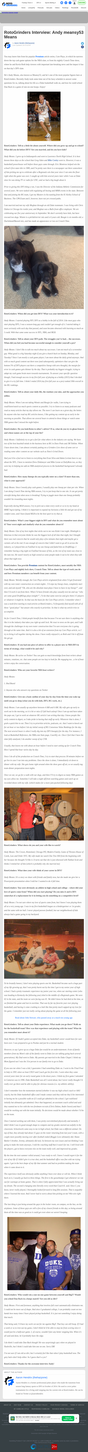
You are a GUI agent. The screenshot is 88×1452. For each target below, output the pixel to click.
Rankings (65, 8)
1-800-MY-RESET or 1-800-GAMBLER (38, 1441)
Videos (57, 8)
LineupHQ (31, 8)
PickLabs (41, 8)
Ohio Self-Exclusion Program (44, 1442)
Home (23, 8)
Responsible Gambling (41, 1409)
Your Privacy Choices (59, 1405)
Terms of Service (77, 1405)
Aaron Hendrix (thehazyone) (24, 43)
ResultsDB (74, 8)
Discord (83, 8)
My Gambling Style (21, 1409)
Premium (33, 565)
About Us (7, 1405)
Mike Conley (53, 160)
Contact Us (28, 1405)
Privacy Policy (42, 1405)
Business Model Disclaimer (63, 1409)
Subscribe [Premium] (81, 2)
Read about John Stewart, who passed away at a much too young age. (44, 1018)
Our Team (17, 1405)
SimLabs (49, 8)
